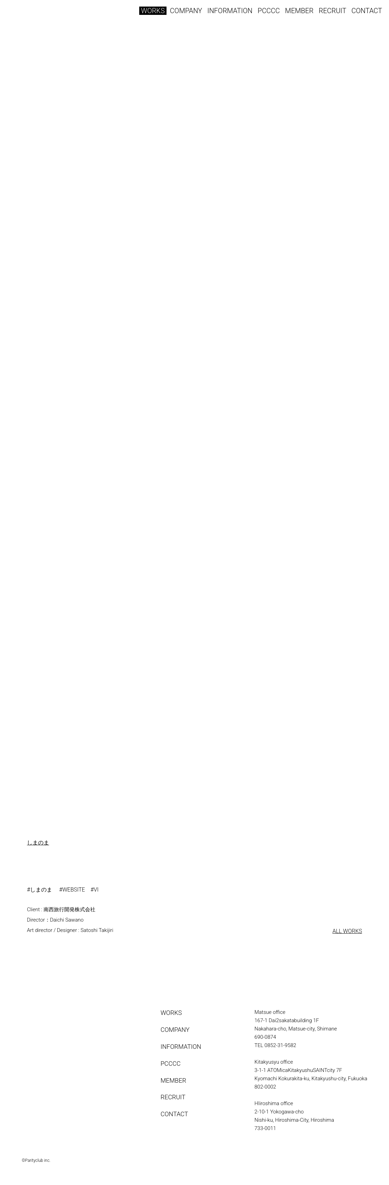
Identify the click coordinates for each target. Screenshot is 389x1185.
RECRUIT (332, 11)
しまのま (38, 842)
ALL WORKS (347, 931)
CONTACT (366, 11)
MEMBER (299, 11)
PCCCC (269, 11)
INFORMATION (230, 11)
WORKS (153, 11)
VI (96, 889)
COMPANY (186, 11)
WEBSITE (74, 889)
